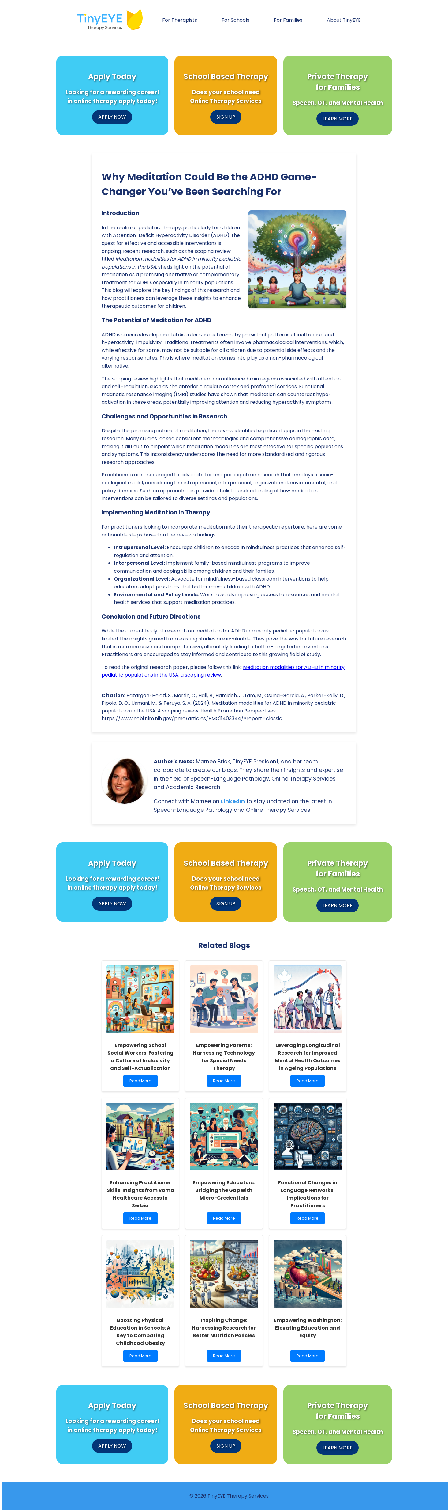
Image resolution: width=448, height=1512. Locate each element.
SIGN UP (225, 116)
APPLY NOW (112, 116)
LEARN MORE (338, 118)
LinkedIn (233, 801)
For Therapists (179, 20)
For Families (288, 20)
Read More (142, 1082)
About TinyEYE (344, 20)
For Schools (235, 20)
